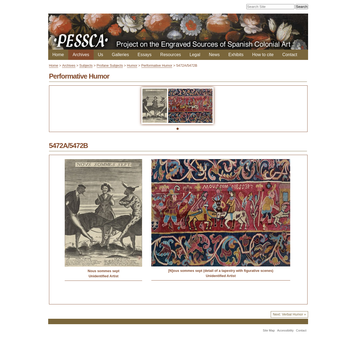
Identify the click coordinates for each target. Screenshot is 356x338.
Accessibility (285, 330)
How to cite (263, 54)
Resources (170, 54)
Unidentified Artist (103, 276)
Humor (132, 65)
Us (100, 54)
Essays (145, 54)
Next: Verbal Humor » (289, 314)
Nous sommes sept (103, 271)
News (214, 54)
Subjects (86, 65)
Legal (195, 54)
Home (58, 54)
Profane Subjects (110, 65)
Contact (289, 54)
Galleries (120, 54)
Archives (81, 54)
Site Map (269, 330)
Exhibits (235, 54)
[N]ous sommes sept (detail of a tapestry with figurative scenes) (220, 271)
